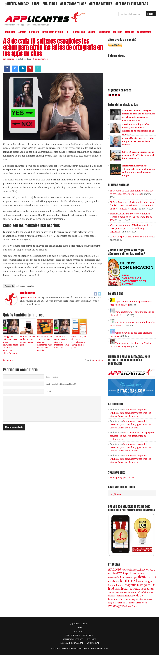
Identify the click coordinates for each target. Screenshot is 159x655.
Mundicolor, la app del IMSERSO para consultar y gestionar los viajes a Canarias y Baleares (130, 413)
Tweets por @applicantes (121, 477)
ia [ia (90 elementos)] (122, 585)
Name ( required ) (52, 377)
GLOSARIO (91, 639)
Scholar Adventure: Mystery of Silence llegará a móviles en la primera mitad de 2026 (131, 217)
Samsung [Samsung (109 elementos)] (127, 599)
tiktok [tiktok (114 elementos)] (119, 602)
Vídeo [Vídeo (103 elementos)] (138, 602)
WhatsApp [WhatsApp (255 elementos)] (114, 606)
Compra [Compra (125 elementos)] (141, 573)
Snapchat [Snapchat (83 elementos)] (112, 603)
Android (22, 32)
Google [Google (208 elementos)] (148, 581)
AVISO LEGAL (93, 642)
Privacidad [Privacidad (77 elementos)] (112, 596)
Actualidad (10, 32)
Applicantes (117, 494)
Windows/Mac (144, 32)
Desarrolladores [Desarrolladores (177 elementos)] (117, 577)
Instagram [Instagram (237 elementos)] (143, 585)
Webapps (129, 32)
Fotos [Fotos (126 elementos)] (140, 581)
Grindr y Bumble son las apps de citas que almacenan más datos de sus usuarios (44, 343)
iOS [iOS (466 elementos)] (153, 584)
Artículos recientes (26, 286)
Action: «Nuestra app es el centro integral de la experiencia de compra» (138, 141)
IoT (68, 32)
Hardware (34, 32)
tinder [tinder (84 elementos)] (125, 603)
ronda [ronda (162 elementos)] (128, 595)
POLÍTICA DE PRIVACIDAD (72, 642)
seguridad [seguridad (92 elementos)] (136, 599)
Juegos (91, 32)
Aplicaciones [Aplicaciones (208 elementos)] (129, 569)
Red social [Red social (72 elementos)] (121, 596)
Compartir (8, 360)
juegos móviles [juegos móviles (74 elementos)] (113, 592)
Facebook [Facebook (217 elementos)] (113, 581)
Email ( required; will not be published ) (61, 384)
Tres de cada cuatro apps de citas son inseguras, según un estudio (61, 342)
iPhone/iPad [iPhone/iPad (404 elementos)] (130, 588)
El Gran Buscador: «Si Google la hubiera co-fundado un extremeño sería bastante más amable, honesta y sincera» (132, 205)
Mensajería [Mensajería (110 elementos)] (125, 592)
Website (49, 391)
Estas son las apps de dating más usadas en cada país (28, 340)
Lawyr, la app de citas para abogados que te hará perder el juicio (78, 342)
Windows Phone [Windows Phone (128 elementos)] (130, 606)
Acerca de (9, 286)
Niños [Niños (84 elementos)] (151, 592)
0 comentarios (40, 58)
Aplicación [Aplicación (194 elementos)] (143, 569)
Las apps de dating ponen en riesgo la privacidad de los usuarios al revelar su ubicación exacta (10, 344)
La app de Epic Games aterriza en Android (131, 236)
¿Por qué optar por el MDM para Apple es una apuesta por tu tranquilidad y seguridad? (131, 228)
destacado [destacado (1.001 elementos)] (147, 576)
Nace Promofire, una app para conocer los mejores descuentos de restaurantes (132, 436)
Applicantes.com (28, 297)
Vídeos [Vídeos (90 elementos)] (144, 602)
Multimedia (104, 32)
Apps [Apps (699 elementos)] (120, 573)
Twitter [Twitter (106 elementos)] (132, 602)
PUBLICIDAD (50, 3)
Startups (117, 32)
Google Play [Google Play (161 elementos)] (114, 585)
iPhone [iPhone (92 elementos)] (117, 589)
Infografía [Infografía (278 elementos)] (130, 585)
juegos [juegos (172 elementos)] (150, 588)
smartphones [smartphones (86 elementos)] (147, 599)
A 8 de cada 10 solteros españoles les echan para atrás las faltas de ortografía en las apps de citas (53, 47)
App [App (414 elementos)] (152, 569)
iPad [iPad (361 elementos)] (111, 588)
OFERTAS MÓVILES (100, 3)
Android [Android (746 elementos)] (114, 569)
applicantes (8, 58)
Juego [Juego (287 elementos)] (143, 588)
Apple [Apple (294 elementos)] (112, 573)
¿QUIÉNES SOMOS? (17, 3)
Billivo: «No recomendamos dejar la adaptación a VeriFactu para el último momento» (138, 155)
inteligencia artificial (52, 32)
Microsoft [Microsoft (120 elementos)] (135, 592)
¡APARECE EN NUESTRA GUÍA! (79, 635)
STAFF (35, 3)
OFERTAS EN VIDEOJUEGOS (131, 3)
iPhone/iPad (79, 32)
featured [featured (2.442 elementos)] (128, 580)
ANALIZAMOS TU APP (73, 3)
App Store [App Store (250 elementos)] (130, 573)
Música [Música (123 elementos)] (144, 592)
